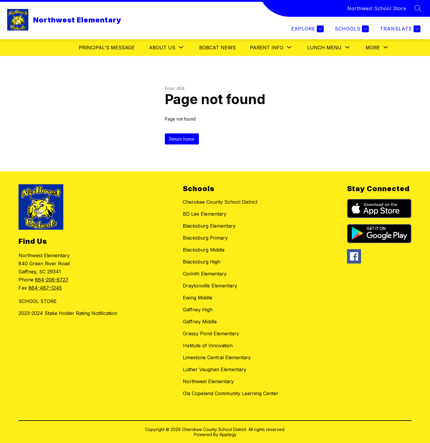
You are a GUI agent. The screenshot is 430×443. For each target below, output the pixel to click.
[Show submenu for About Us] (162, 47)
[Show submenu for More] (373, 47)
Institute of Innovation (208, 345)
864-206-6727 (51, 280)
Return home (181, 138)
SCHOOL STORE (38, 301)
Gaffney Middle (200, 322)
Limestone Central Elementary (217, 357)
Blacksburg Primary (205, 238)
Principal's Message (107, 48)
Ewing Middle (197, 298)
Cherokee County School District (220, 202)
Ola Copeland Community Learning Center (230, 393)
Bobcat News (217, 48)
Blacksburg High (201, 262)
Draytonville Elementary (210, 286)
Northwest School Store (376, 8)
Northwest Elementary (208, 381)
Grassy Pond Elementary (211, 334)
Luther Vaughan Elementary (214, 369)
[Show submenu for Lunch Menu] (324, 47)
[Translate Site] (399, 29)
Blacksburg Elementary (209, 226)
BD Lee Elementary (204, 214)
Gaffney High (198, 310)
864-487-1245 (45, 288)
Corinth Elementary (205, 274)
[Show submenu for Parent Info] (266, 47)
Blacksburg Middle (204, 250)
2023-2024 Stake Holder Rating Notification (68, 313)
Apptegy (227, 434)
